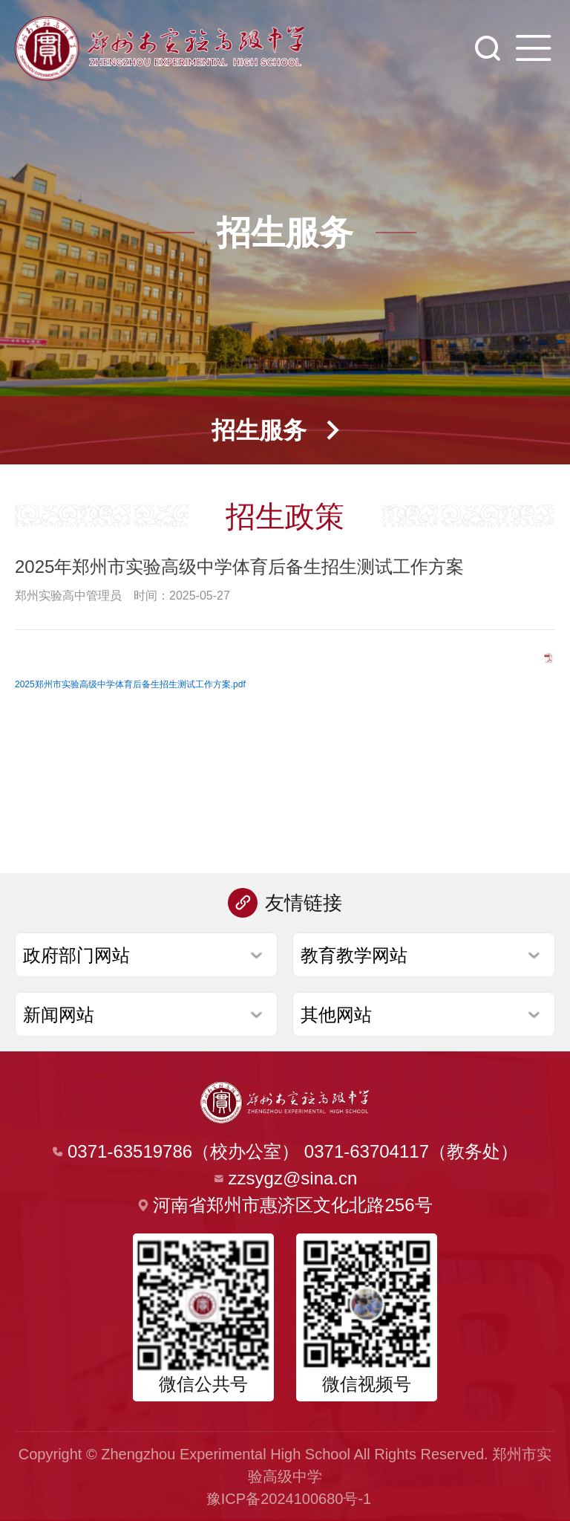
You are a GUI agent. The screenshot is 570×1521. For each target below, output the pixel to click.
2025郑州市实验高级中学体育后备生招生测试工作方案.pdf (130, 684)
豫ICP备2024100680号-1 (288, 1499)
